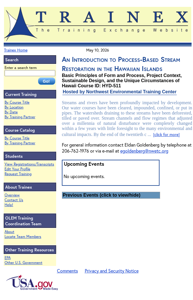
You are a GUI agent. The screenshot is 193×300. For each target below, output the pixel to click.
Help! (9, 204)
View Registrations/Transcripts (29, 164)
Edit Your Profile (17, 169)
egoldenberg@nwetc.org (144, 151)
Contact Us (14, 200)
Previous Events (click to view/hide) (101, 195)
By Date (11, 112)
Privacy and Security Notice (112, 271)
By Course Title (17, 102)
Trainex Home (15, 50)
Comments (67, 271)
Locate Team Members (23, 236)
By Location (14, 107)
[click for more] (166, 134)
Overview (12, 195)
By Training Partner (20, 117)
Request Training (18, 173)
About (9, 231)
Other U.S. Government (23, 262)
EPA (8, 257)
